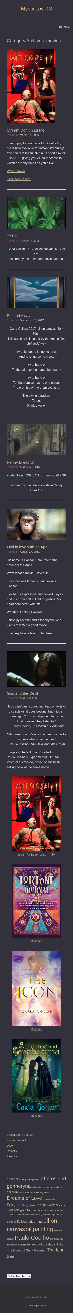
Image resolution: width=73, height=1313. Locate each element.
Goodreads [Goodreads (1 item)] (37, 1210)
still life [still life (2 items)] (58, 1244)
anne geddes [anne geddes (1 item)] (33, 1179)
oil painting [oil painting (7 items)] (39, 1229)
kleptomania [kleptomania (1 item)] (56, 1214)
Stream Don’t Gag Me (25, 130)
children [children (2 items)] (12, 1192)
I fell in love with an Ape (27, 547)
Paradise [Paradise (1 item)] (58, 1230)
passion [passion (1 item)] (10, 1239)
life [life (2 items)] (19, 1221)
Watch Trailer (16, 171)
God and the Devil (22, 693)
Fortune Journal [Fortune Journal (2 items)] (47, 1205)
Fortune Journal (16, 1140)
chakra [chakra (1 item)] (59, 1187)
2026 (10, 1145)
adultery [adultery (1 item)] (22, 1179)
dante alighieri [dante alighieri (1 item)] (32, 1192)
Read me (36, 941)
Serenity (12, 1156)
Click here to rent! (19, 179)
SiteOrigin (34, 1305)
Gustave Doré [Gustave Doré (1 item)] (49, 1210)
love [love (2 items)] (24, 1221)
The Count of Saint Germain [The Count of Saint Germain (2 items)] (26, 1250)
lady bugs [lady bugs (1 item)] (11, 1222)
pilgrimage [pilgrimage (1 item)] (54, 1239)
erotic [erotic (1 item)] (52, 1199)
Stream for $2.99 (27, 854)
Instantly (12, 1151)
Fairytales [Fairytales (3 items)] (15, 1205)
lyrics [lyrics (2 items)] (31, 1221)
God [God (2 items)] (10, 1210)
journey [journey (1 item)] (46, 1214)
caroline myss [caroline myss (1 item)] (49, 1187)
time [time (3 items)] (10, 1256)
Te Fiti (12, 236)
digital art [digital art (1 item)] (44, 1192)
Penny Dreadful (20, 462)
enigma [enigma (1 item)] (46, 1199)
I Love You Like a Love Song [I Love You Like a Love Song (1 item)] (29, 1214)
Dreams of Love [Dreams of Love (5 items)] (24, 1198)
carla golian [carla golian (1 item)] (36, 1187)
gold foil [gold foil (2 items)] (25, 1210)
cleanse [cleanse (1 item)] (22, 1192)
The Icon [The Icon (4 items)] (55, 1249)
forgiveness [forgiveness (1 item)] (30, 1205)
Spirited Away (18, 315)
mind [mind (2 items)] (39, 1221)
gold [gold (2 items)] (17, 1210)
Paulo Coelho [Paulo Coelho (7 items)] (32, 1237)
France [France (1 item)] (62, 1205)
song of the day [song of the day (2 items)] (42, 1244)
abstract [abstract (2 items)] (12, 1179)
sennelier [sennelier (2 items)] (24, 1244)
